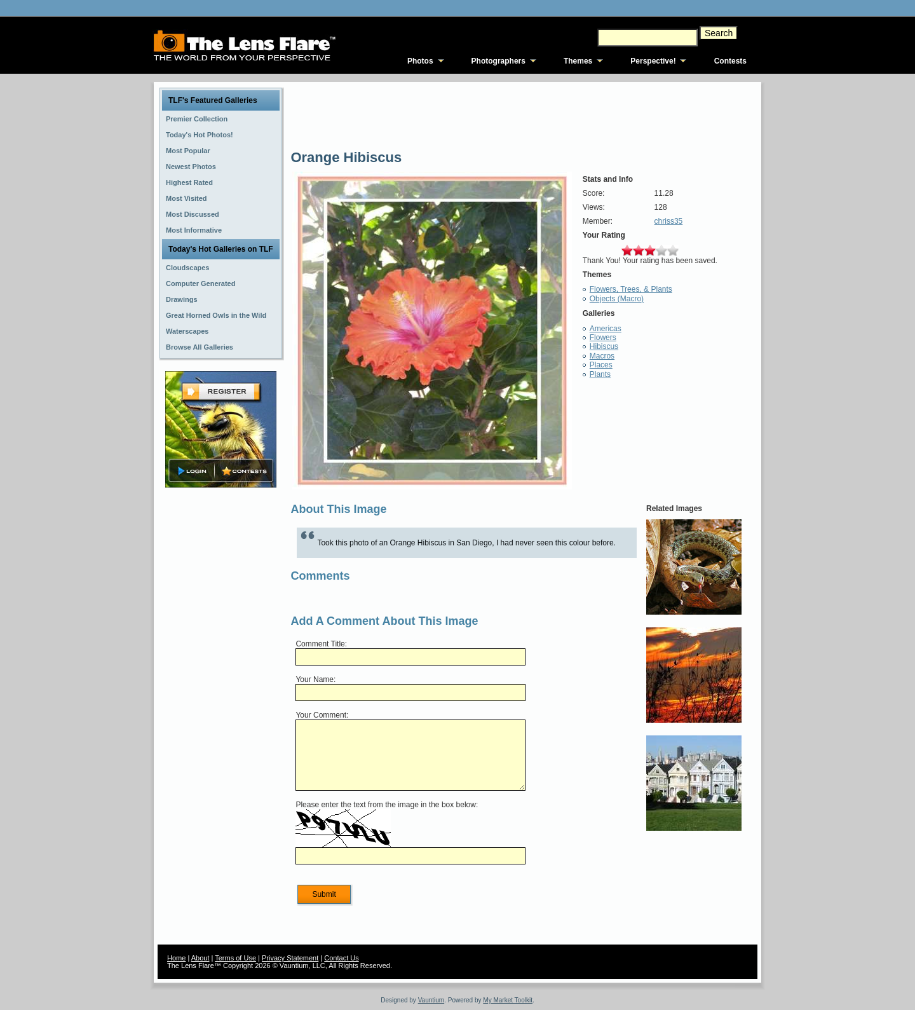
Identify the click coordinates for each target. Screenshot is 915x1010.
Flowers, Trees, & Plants (631, 289)
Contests (730, 61)
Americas (605, 328)
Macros (602, 355)
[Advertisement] (221, 691)
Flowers (603, 337)
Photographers (498, 61)
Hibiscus (604, 346)
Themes (578, 61)
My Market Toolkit (507, 1000)
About (200, 958)
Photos (420, 61)
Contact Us (341, 958)
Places (601, 364)
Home (176, 958)
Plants (600, 374)
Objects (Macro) (617, 298)
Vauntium (431, 1000)
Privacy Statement (290, 958)
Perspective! (652, 61)
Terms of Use (235, 958)
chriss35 (668, 221)
